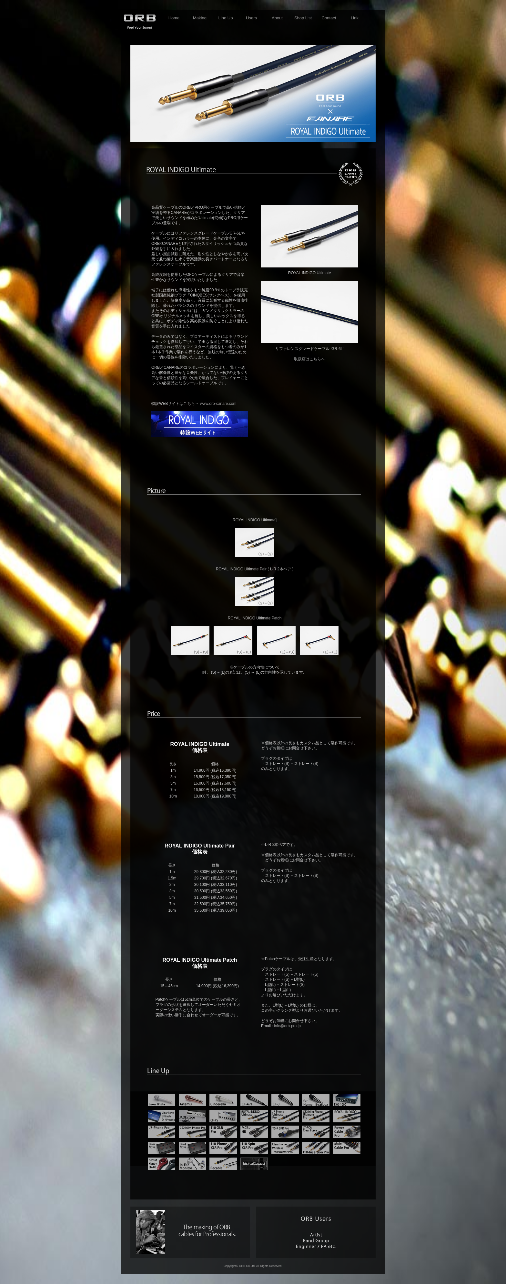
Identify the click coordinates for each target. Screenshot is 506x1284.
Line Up (225, 17)
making (190, 1232)
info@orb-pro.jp (287, 1026)
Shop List (303, 17)
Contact (329, 17)
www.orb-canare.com (218, 403)
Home (174, 17)
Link (355, 17)
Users (251, 17)
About (277, 17)
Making (200, 17)
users (316, 1232)
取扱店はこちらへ (309, 359)
